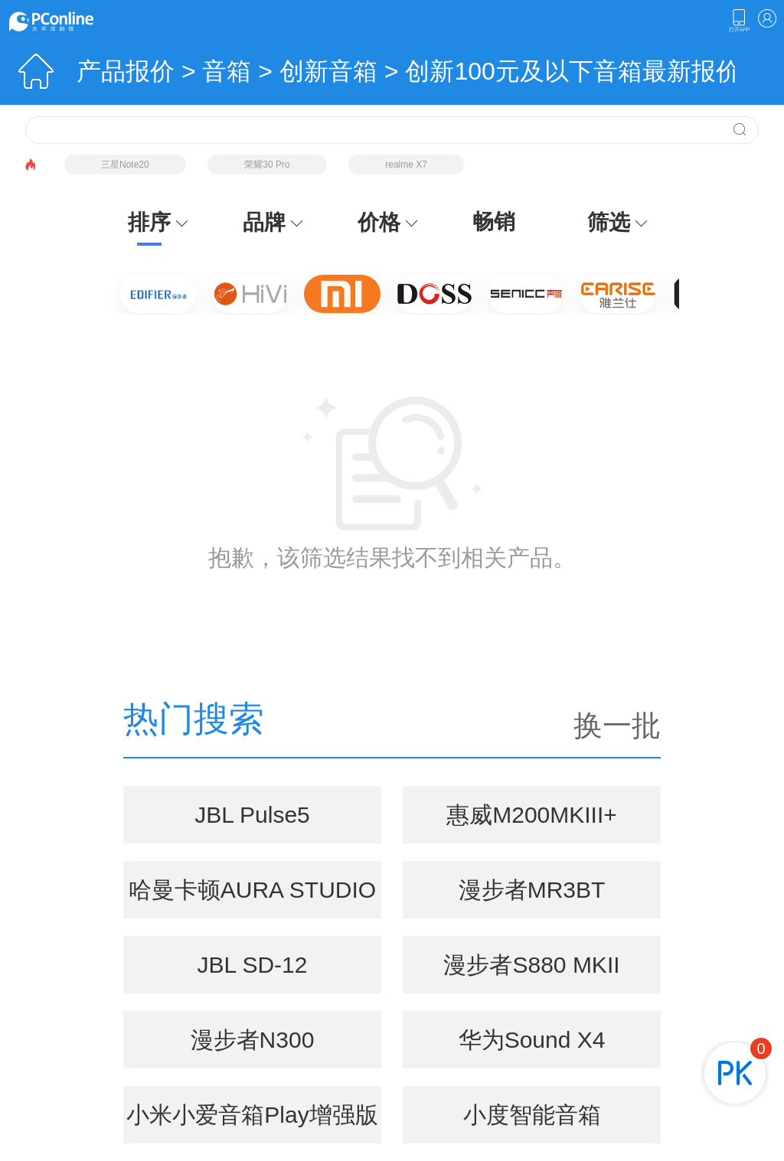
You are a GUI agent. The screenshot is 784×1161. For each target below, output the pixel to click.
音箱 (226, 71)
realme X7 (406, 164)
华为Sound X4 (532, 1039)
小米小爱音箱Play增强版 (251, 1114)
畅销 (493, 221)
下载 (738, 20)
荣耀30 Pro (266, 164)
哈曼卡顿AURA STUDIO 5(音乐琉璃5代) (252, 897)
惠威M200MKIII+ (531, 814)
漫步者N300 (253, 1039)
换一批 (617, 725)
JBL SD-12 (253, 964)
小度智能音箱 (532, 1114)
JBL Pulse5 (252, 814)
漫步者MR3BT (532, 889)
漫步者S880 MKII (531, 964)
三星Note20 (125, 164)
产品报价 (126, 71)
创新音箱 (328, 71)
